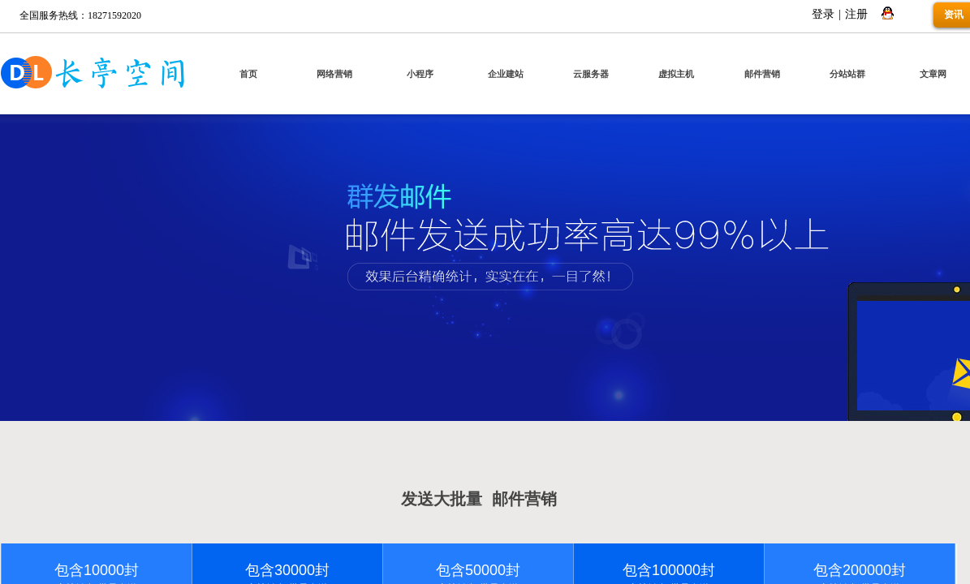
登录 (823, 14)
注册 (856, 14)
